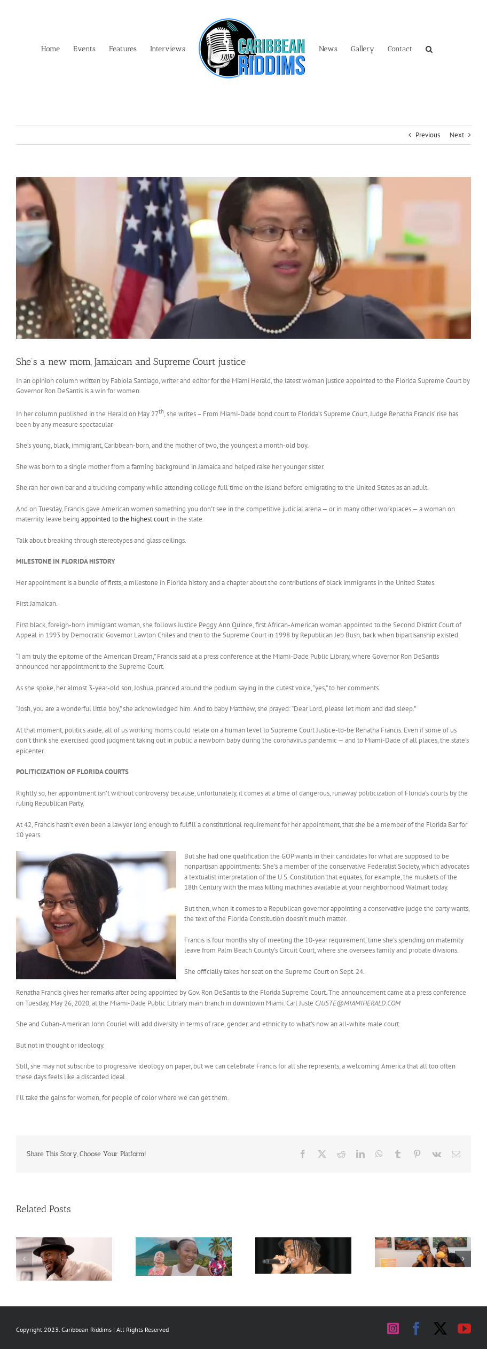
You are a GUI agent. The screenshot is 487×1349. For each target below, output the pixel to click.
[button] (429, 48)
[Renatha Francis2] (243, 258)
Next (457, 134)
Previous (427, 134)
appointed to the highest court (125, 519)
